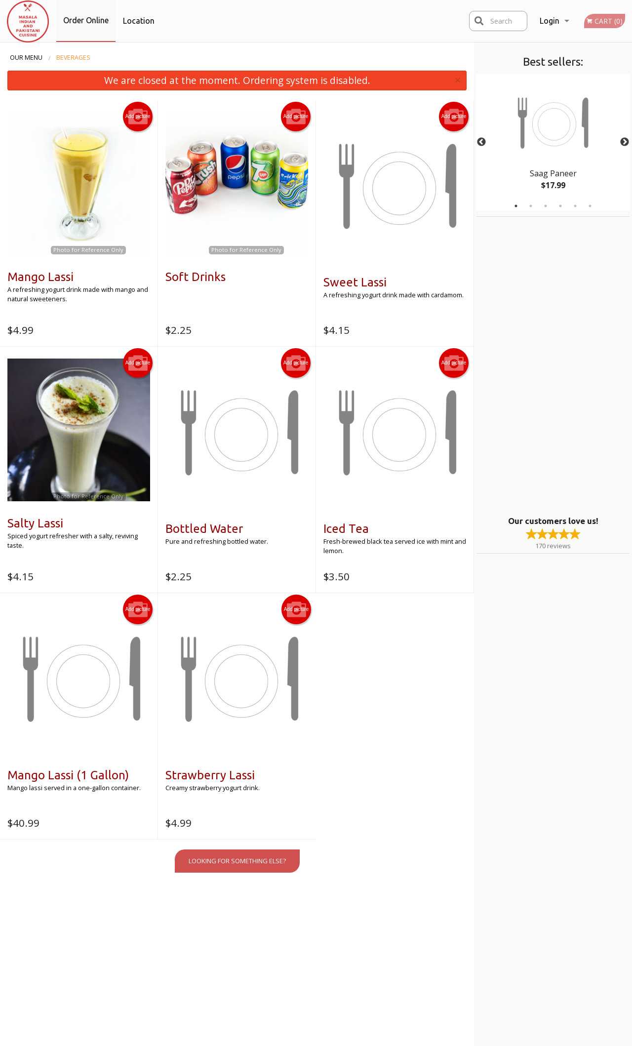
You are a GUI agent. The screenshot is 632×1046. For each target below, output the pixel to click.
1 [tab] (516, 206)
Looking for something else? (237, 860)
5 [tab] (575, 206)
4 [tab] (560, 206)
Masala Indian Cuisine (125, 905)
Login (549, 20)
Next (625, 142)
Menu (291, 918)
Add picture (138, 116)
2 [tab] (531, 206)
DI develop (332, 1012)
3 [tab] (546, 206)
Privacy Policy (383, 942)
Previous (481, 142)
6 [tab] (590, 206)
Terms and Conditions (397, 929)
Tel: (473, 942)
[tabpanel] (553, 142)
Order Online (86, 20)
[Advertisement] (538, 365)
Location (139, 20)
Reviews (376, 918)
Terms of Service (332, 1039)
